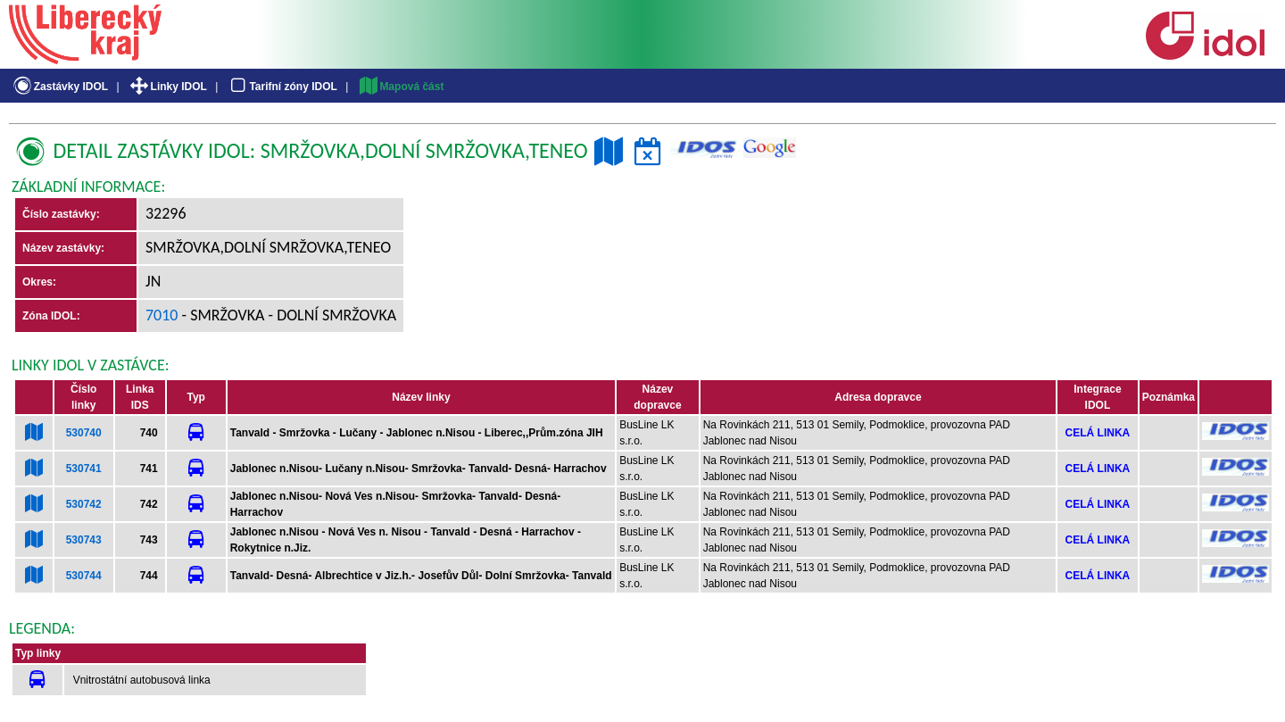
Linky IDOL (167, 86)
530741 (84, 468)
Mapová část (400, 86)
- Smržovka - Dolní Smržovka (287, 315)
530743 (84, 540)
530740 (84, 433)
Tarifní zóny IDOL (282, 86)
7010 (161, 315)
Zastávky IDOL (59, 86)
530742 (84, 504)
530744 (84, 575)
